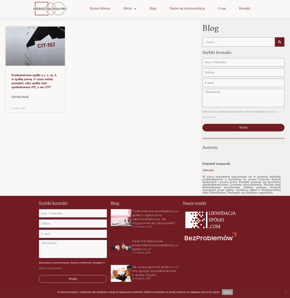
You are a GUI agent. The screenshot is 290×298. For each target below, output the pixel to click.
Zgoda (227, 292)
